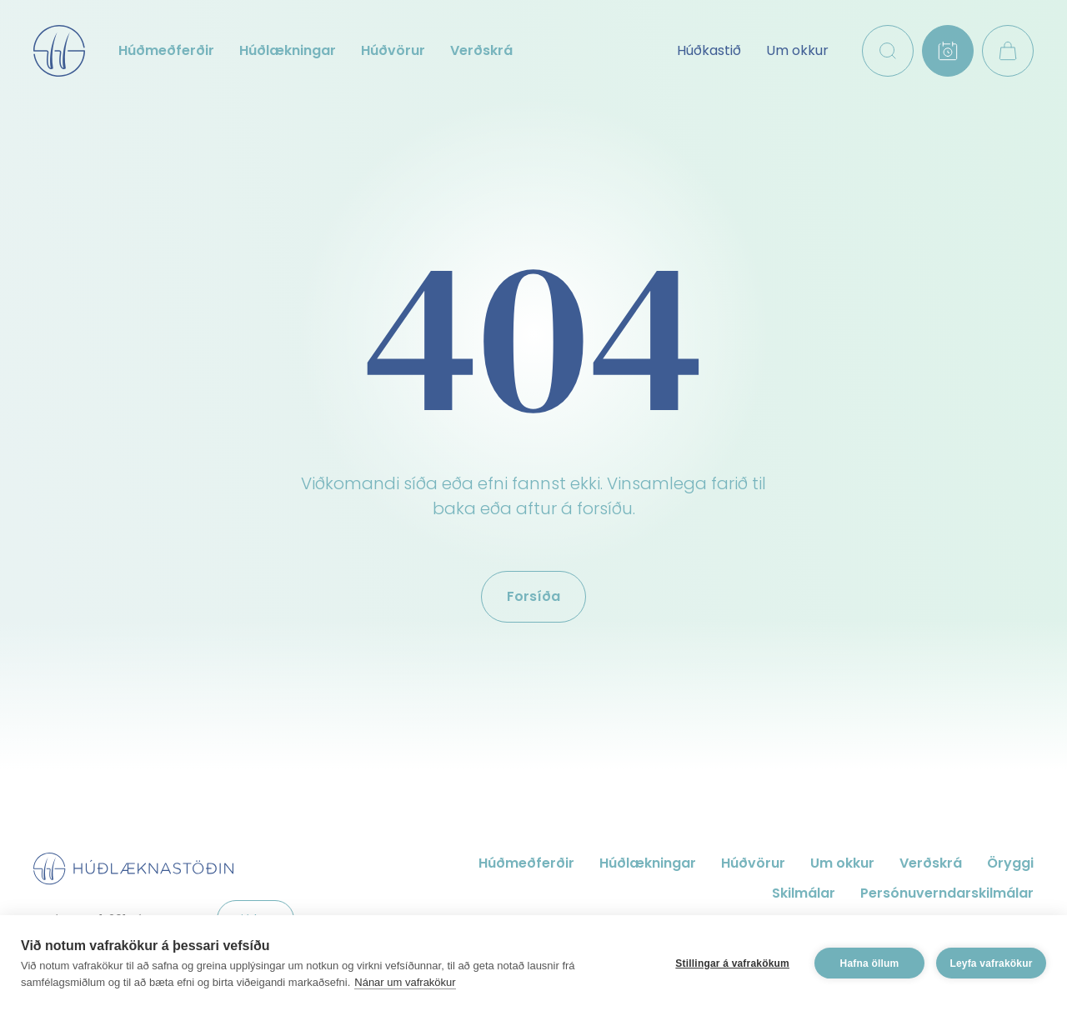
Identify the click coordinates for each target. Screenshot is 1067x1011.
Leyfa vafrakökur (990, 963)
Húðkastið (709, 50)
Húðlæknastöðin (59, 51)
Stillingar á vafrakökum (732, 963)
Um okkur (797, 50)
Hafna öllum (869, 963)
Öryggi (1010, 863)
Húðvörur (393, 50)
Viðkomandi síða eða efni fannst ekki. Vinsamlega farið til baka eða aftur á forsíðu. (533, 496)
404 (534, 334)
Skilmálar (803, 893)
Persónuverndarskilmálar (947, 893)
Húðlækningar (287, 50)
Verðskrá (481, 50)
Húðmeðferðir (166, 50)
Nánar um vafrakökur (404, 982)
